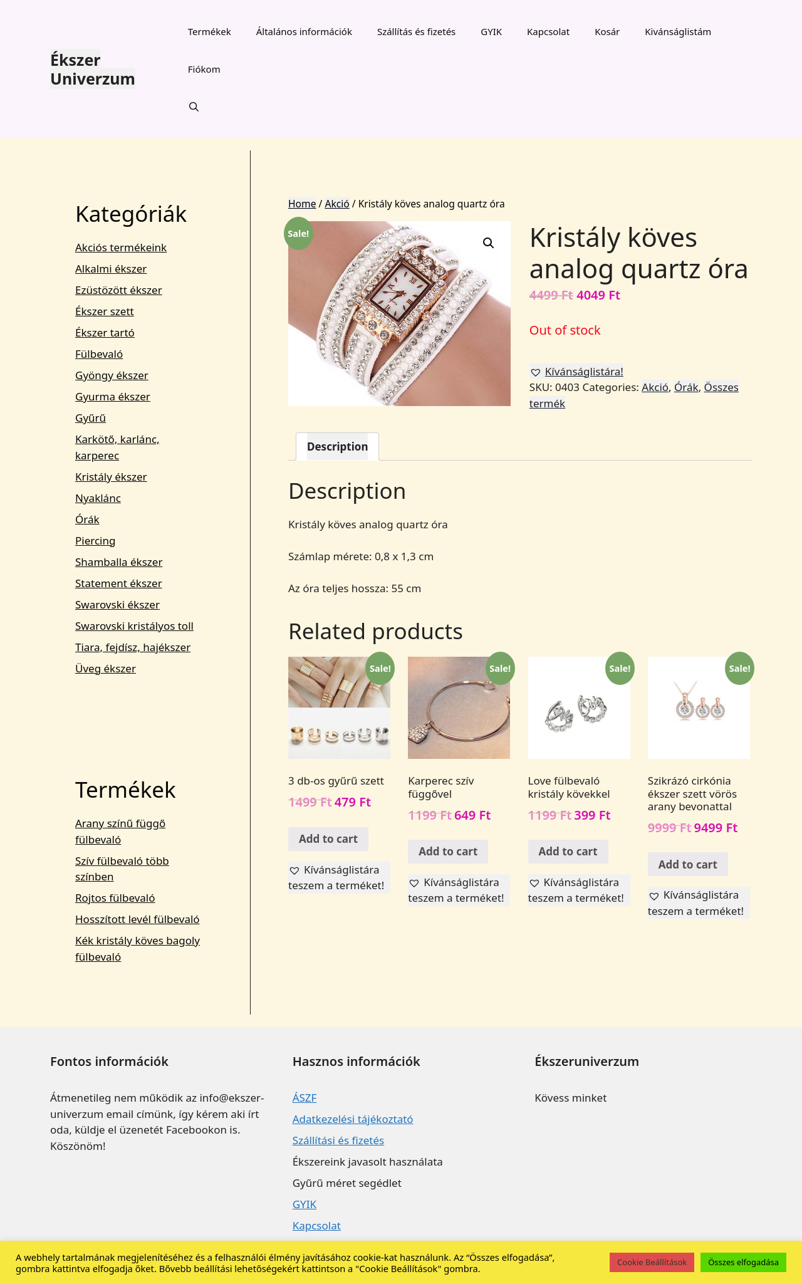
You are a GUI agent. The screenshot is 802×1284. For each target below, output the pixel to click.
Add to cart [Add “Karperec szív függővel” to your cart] (448, 851)
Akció (337, 204)
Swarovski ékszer (117, 604)
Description (337, 446)
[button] (576, 371)
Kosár (607, 31)
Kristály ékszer (111, 476)
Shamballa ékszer (118, 562)
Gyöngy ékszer (111, 375)
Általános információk (304, 31)
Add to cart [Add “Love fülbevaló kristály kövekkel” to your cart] (568, 851)
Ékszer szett (104, 311)
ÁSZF (305, 1097)
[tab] (337, 446)
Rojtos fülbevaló (115, 897)
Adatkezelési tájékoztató (353, 1119)
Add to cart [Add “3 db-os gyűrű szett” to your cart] (328, 839)
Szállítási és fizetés (338, 1140)
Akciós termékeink (121, 247)
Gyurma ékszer (112, 396)
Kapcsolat (548, 31)
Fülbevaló (99, 354)
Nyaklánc (98, 498)
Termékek (209, 31)
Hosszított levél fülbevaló (137, 919)
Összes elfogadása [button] (743, 1262)
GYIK (491, 31)
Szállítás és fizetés (416, 31)
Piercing (95, 540)
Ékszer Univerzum (92, 69)
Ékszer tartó (105, 332)
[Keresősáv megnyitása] (193, 106)
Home (302, 204)
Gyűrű (90, 417)
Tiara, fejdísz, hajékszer (132, 647)
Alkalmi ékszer (111, 268)
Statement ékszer (118, 583)
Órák (686, 387)
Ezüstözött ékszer (118, 290)
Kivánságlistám (678, 31)
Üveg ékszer (105, 668)
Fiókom (204, 69)
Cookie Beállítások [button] (652, 1262)
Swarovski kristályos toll (134, 626)
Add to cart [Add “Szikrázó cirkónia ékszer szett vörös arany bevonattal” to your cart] (688, 864)
